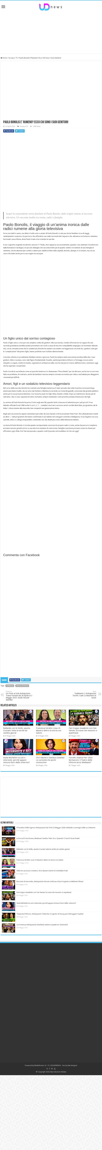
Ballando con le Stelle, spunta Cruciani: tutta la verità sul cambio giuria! (16, 730)
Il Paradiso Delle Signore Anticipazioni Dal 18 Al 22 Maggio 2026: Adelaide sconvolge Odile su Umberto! (55, 828)
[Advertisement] (51, 32)
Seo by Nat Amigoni (69, 1065)
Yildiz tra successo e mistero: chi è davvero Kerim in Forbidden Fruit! (42, 871)
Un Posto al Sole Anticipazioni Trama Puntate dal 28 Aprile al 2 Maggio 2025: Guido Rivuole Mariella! (19, 696)
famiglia (10, 686)
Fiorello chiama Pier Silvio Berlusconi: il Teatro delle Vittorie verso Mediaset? (81, 760)
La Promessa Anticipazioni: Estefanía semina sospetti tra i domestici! (42, 925)
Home (4, 58)
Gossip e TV (13, 58)
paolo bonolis (22, 686)
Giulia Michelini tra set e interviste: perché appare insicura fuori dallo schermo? (16, 760)
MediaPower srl (40, 1065)
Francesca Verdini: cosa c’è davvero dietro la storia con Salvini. (48, 730)
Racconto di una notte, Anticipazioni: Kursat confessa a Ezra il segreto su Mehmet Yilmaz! (49, 881)
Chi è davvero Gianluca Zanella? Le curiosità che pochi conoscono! (50, 760)
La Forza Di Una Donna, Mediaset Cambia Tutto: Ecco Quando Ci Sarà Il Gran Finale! (48, 838)
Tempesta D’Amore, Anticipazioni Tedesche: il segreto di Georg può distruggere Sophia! (49, 914)
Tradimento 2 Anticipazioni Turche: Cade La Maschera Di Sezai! (82, 695)
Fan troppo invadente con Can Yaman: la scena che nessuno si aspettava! (83, 730)
